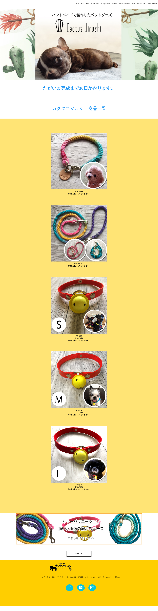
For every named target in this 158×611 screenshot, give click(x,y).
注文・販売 (85, 4)
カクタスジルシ (124, 4)
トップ (76, 4)
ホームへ (79, 559)
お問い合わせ (152, 4)
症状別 (114, 4)
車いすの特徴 (105, 4)
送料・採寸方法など (138, 4)
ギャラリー (95, 4)
